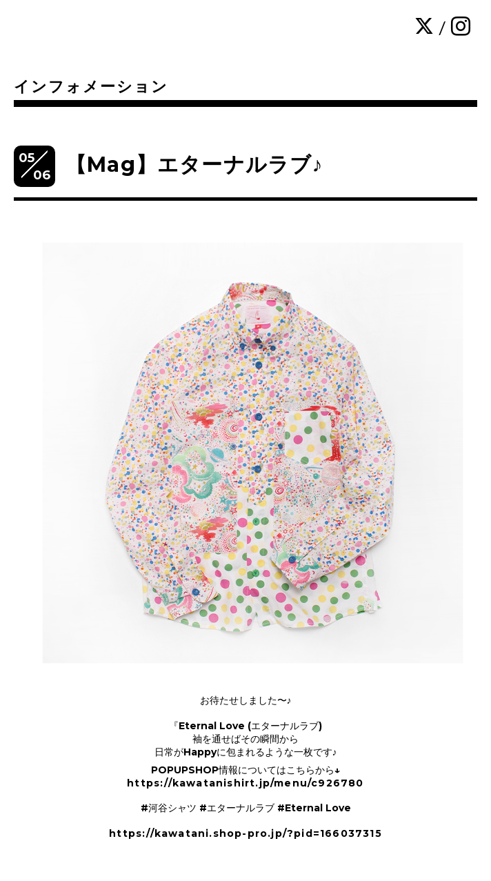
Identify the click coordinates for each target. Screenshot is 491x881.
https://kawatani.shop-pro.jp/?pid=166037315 (245, 833)
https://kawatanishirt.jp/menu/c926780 (245, 783)
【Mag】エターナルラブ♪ (194, 164)
